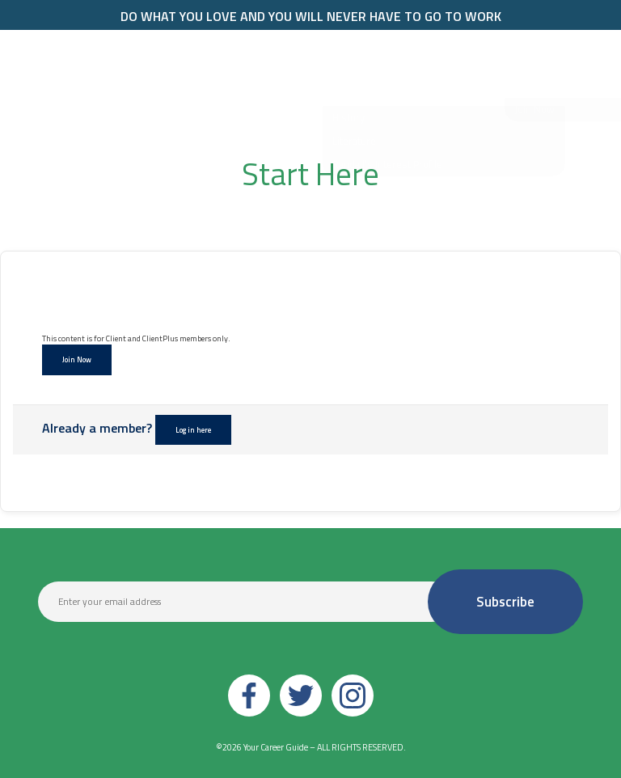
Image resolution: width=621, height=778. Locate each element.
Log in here (193, 430)
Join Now (76, 359)
